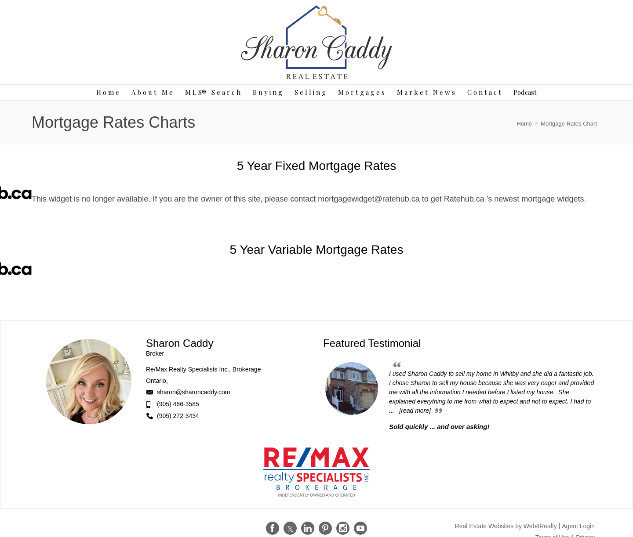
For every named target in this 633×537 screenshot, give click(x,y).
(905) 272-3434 (178, 415)
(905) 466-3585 (178, 403)
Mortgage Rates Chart (569, 123)
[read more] (415, 410)
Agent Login (578, 526)
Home (524, 123)
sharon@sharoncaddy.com (193, 392)
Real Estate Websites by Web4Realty (506, 526)
